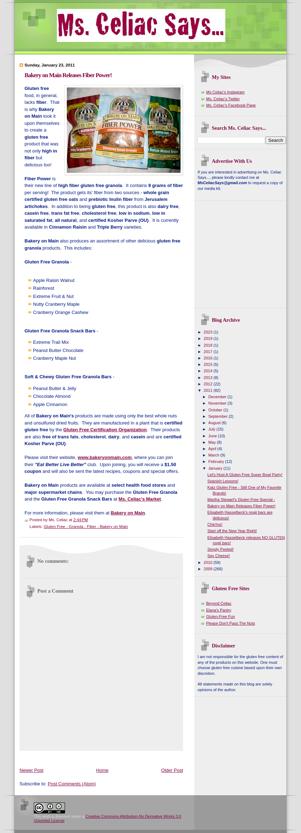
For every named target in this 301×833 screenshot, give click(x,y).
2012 (209, 384)
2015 (209, 364)
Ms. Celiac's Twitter (223, 99)
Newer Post (31, 770)
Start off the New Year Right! (232, 531)
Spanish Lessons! (223, 481)
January (215, 468)
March (214, 455)
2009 (209, 569)
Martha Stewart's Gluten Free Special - (241, 499)
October (215, 410)
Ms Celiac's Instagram (225, 92)
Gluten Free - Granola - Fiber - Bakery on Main (86, 526)
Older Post (172, 770)
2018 (209, 345)
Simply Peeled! (221, 549)
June (213, 436)
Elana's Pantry (218, 610)
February (216, 461)
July (212, 429)
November (217, 403)
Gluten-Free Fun (220, 616)
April (212, 449)
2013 (209, 377)
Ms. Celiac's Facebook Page (231, 105)
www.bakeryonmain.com (105, 457)
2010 (209, 562)
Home (102, 770)
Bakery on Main (128, 513)
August (214, 423)
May (212, 442)
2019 (209, 338)
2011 (209, 390)
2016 (209, 358)
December (217, 397)
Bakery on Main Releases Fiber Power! (68, 75)
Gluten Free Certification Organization (105, 429)
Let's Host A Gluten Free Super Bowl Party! (245, 474)
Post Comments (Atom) (72, 783)
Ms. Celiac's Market (139, 499)
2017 (209, 351)
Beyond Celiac (218, 603)
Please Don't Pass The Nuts (230, 623)
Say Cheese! (219, 556)
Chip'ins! (215, 524)
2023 (209, 332)
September (218, 416)
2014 (209, 371)
